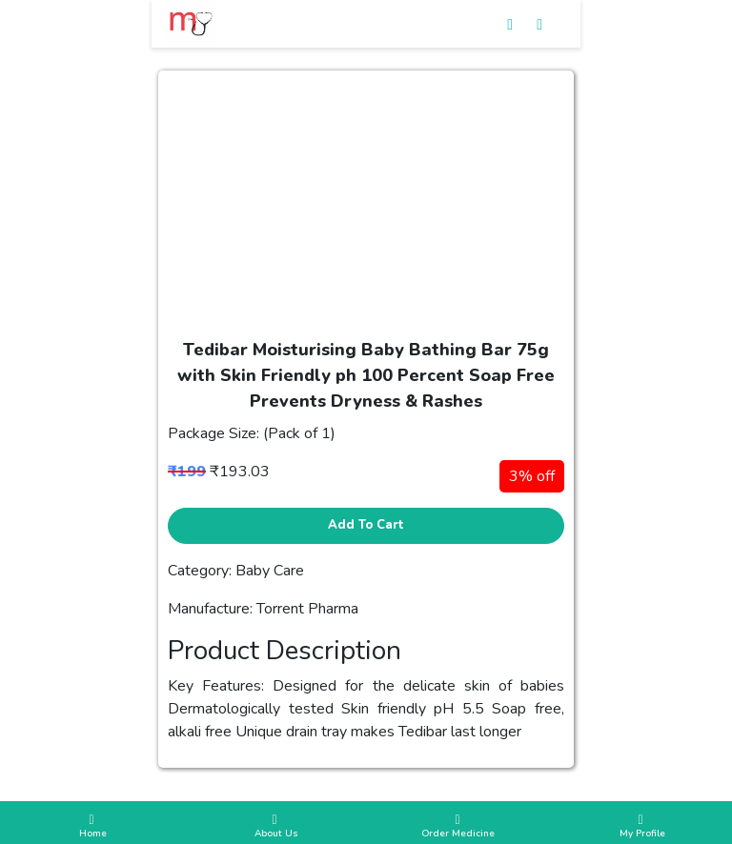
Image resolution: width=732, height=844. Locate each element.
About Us (274, 827)
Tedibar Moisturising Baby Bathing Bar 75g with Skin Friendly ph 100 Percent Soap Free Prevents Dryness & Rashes (366, 375)
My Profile (640, 827)
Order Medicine (457, 827)
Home (91, 827)
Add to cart (366, 524)
